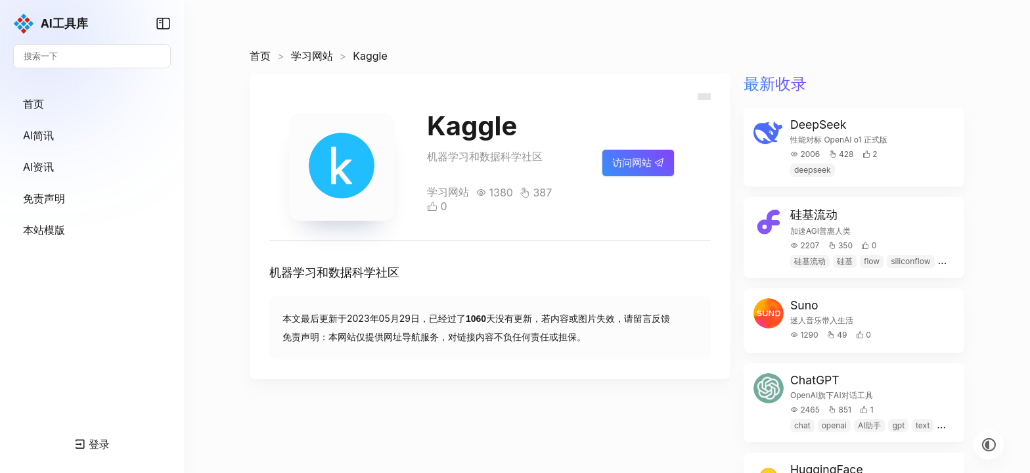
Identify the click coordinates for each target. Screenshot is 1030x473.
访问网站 (638, 162)
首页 (260, 55)
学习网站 (312, 55)
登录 (92, 444)
